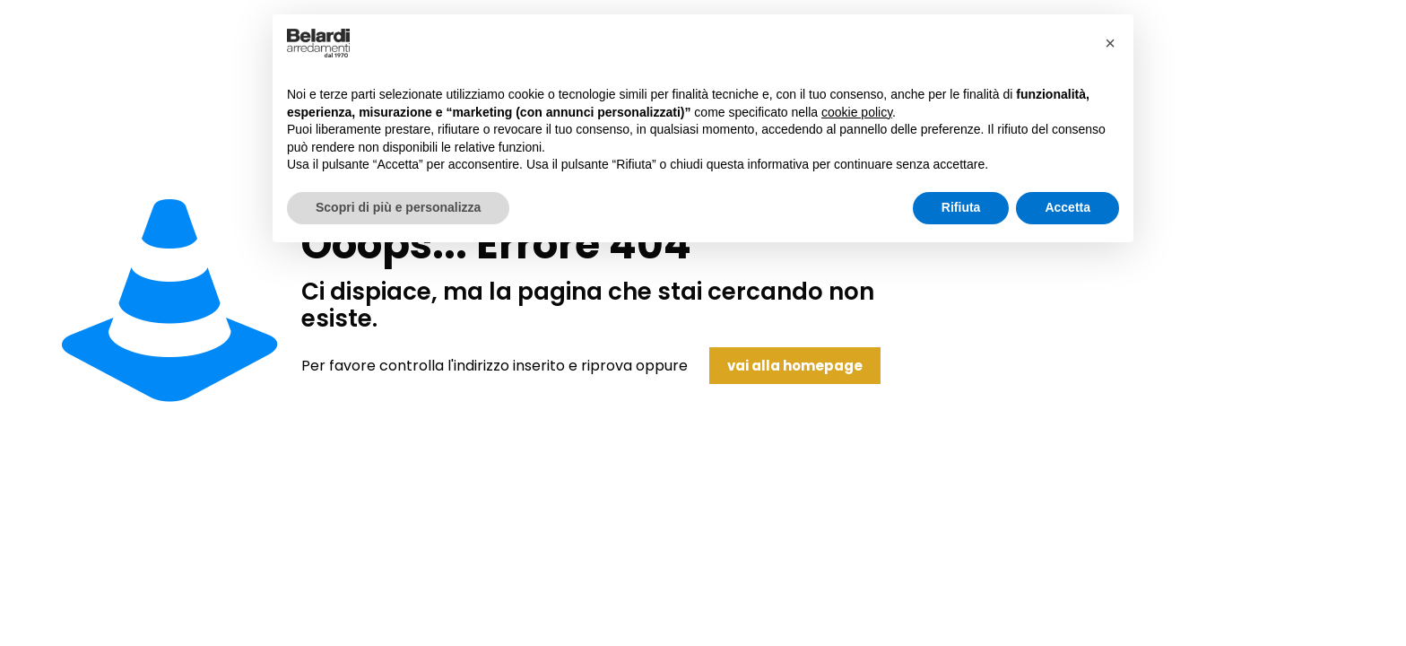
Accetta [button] (1067, 207)
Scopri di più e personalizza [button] (398, 207)
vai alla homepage (795, 365)
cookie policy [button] (856, 112)
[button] (1110, 43)
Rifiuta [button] (961, 207)
